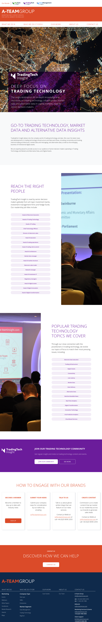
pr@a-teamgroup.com (81, 606)
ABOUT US (73, 24)
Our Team (62, 594)
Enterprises (23, 603)
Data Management (25, 610)
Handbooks (5, 606)
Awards (4, 612)
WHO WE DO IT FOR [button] (32, 24)
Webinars (4, 600)
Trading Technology (25, 613)
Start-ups (22, 597)
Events (3, 597)
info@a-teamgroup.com (81, 596)
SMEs (21, 600)
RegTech (22, 616)
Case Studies (46, 594)
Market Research (6, 609)
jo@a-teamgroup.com (81, 611)
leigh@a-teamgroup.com (82, 619)
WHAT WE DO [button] (7, 24)
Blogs (3, 615)
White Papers (5, 603)
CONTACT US (92, 24)
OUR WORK (56, 24)
